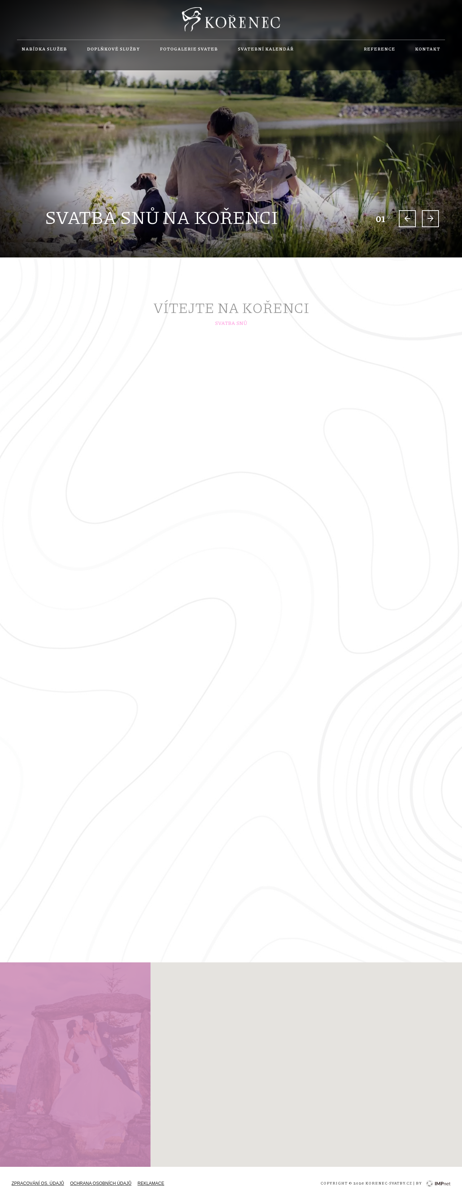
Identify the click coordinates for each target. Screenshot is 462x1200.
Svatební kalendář (266, 49)
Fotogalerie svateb (189, 49)
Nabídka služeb (44, 49)
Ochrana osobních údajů (100, 1183)
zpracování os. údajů (38, 1183)
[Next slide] (430, 218)
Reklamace (151, 1183)
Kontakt (427, 49)
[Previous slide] (407, 218)
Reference (379, 49)
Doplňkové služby (113, 49)
